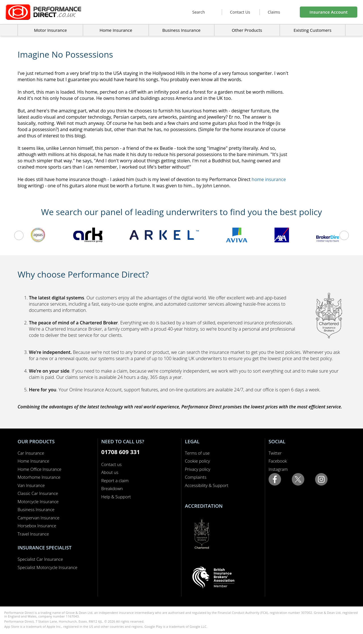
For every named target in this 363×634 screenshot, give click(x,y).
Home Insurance (33, 461)
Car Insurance (31, 453)
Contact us (111, 464)
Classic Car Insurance (38, 493)
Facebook (278, 461)
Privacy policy (197, 469)
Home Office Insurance (40, 469)
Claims (274, 12)
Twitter (275, 453)
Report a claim (115, 480)
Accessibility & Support (206, 485)
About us (109, 472)
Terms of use (197, 453)
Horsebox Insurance (37, 525)
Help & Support (116, 496)
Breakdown (112, 488)
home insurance (269, 179)
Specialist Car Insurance (40, 559)
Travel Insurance (33, 534)
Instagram (278, 469)
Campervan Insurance (39, 517)
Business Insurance (181, 30)
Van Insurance (31, 485)
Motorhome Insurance (39, 477)
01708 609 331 (120, 452)
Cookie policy (197, 461)
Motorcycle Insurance (38, 501)
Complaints (195, 477)
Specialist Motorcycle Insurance (47, 567)
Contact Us (240, 12)
